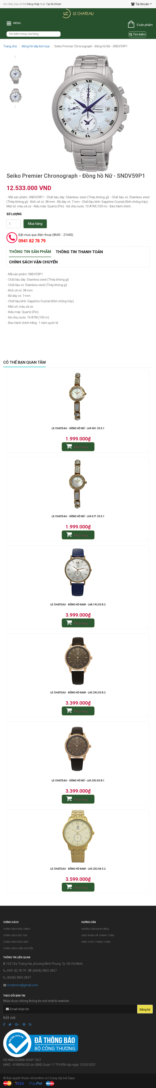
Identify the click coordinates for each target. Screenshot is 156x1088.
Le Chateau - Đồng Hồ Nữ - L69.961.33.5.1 (78, 428)
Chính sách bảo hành (16, 929)
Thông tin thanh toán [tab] (79, 252)
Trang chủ (10, 46)
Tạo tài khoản (53, 4)
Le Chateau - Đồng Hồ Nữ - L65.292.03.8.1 (78, 780)
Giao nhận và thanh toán (97, 935)
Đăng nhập (33, 4)
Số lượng (14, 214)
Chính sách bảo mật (16, 942)
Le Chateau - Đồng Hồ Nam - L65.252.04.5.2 (78, 868)
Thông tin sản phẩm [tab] (30, 251)
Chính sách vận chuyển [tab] (33, 262)
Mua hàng (35, 224)
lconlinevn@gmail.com (22, 985)
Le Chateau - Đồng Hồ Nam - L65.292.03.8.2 (78, 692)
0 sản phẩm (145, 25)
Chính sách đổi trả (15, 935)
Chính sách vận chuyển (18, 948)
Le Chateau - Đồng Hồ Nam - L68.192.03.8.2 (78, 604)
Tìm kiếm (137, 34)
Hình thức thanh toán (95, 942)
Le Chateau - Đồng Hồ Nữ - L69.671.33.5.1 (78, 516)
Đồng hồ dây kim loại (36, 46)
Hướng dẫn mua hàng (95, 929)
